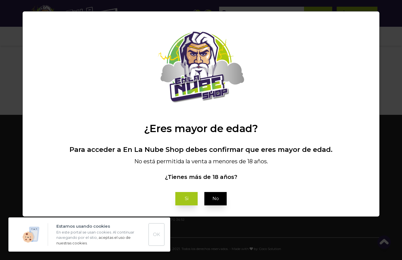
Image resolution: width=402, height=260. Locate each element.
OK (156, 234)
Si (186, 198)
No (215, 198)
